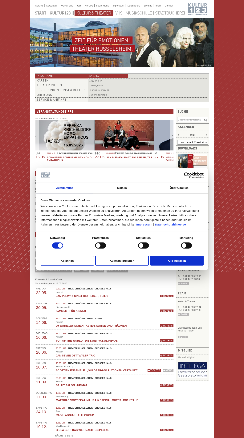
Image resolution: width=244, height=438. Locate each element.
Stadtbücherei (170, 13)
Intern (158, 5)
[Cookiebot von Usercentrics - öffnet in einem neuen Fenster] (187, 175)
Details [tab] (122, 187)
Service (39, 5)
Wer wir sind (67, 5)
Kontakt (89, 5)
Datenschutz (134, 5)
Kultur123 (60, 13)
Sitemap (148, 5)
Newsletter (51, 5)
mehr (184, 337)
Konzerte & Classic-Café (48, 279)
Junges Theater (98, 95)
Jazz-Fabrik (95, 81)
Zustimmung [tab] (65, 187)
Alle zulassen (177, 260)
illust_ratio (96, 86)
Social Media (102, 5)
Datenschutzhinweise (170, 224)
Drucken (169, 5)
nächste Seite (64, 435)
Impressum (144, 224)
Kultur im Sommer (99, 91)
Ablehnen (67, 260)
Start (40, 13)
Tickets (168, 296)
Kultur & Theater (93, 13)
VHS (118, 13)
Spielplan (94, 76)
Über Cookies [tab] (179, 187)
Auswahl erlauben (122, 260)
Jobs (79, 5)
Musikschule (139, 13)
